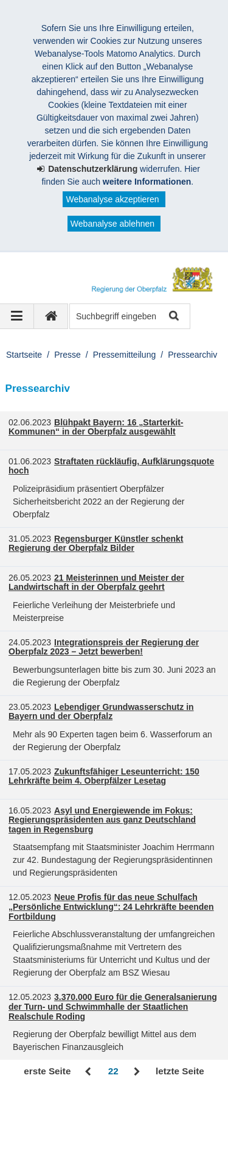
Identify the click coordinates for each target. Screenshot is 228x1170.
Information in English (138, 1138)
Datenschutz (106, 1125)
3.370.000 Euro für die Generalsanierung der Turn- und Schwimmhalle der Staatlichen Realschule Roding (113, 1006)
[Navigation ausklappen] (17, 316)
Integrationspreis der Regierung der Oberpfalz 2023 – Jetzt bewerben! (104, 647)
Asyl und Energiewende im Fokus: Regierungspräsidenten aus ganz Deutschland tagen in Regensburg (102, 820)
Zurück (89, 1072)
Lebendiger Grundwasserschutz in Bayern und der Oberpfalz (101, 712)
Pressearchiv (192, 355)
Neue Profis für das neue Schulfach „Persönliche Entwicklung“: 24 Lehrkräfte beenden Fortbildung (111, 906)
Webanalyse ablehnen (112, 224)
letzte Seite (180, 1071)
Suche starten (173, 316)
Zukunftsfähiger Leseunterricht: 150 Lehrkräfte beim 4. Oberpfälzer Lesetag (104, 776)
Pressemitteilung (124, 355)
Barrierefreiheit (49, 1138)
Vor (137, 1072)
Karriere (165, 1125)
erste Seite (47, 1071)
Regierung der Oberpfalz (75, 1113)
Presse (67, 355)
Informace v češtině (57, 1151)
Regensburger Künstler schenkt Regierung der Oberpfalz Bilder (96, 543)
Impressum (42, 1125)
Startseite (24, 355)
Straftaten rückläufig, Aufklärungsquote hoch (111, 466)
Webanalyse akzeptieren (112, 199)
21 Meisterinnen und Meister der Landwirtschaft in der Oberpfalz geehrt (96, 582)
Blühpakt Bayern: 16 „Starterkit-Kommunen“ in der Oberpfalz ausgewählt (96, 427)
